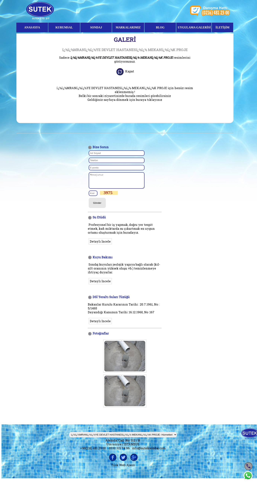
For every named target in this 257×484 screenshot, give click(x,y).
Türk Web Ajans (123, 468)
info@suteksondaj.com (149, 451)
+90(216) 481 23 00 (93, 451)
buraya (141, 100)
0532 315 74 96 (119, 451)
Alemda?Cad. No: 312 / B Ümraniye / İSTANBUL (123, 445)
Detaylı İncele (100, 244)
